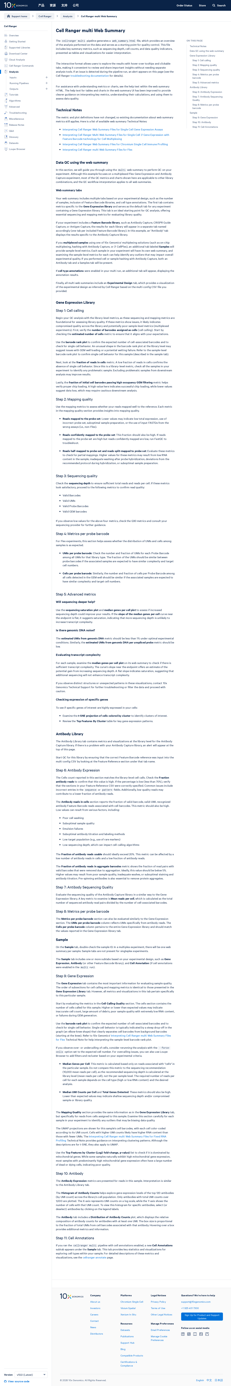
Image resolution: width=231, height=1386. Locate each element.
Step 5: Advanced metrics (205, 82)
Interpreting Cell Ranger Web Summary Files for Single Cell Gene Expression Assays (113, 129)
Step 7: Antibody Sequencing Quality (207, 98)
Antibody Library (198, 87)
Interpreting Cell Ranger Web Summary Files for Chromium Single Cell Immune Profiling (115, 144)
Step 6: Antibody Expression (207, 91)
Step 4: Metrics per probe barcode (205, 76)
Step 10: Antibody (201, 122)
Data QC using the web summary (207, 50)
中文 (209, 1380)
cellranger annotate (94, 1257)
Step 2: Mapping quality (204, 65)
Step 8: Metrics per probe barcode (205, 106)
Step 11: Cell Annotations (205, 126)
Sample (193, 112)
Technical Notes (198, 46)
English (200, 1380)
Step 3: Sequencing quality (206, 69)
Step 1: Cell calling (201, 60)
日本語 (219, 1380)
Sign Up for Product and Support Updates (202, 1316)
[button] (47, 77)
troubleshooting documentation (90, 75)
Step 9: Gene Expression (205, 117)
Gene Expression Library (202, 55)
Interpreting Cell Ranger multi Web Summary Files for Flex (98, 149)
